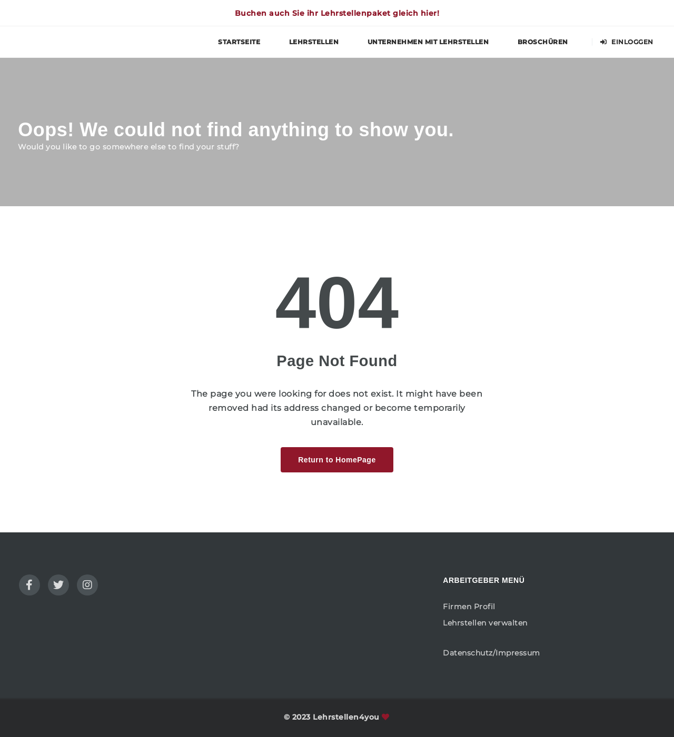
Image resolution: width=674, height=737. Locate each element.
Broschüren (543, 42)
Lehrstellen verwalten (485, 623)
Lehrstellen (314, 42)
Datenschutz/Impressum (491, 653)
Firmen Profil (469, 606)
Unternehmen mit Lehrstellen (428, 42)
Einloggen (626, 42)
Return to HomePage (336, 460)
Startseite (239, 42)
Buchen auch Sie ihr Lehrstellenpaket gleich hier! (337, 13)
